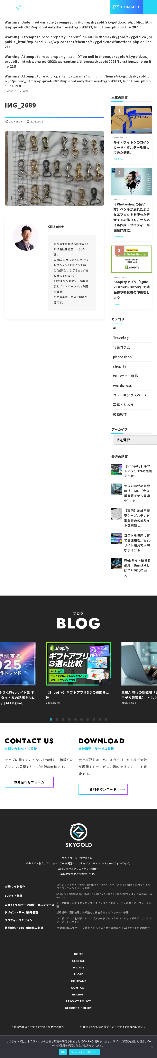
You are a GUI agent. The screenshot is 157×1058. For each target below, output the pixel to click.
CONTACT (78, 988)
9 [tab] (100, 720)
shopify (119, 366)
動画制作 (120, 414)
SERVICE (78, 961)
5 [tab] (75, 720)
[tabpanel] (78, 678)
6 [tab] (82, 720)
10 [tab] (106, 720)
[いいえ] (152, 1047)
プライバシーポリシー (84, 1052)
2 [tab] (57, 720)
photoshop (122, 356)
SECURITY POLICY (78, 1008)
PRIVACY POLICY (78, 1001)
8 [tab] (94, 720)
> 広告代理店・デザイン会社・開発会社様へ (37, 1026)
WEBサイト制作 (125, 375)
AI (115, 327)
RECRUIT (78, 994)
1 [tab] (51, 720)
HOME (78, 954)
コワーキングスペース (130, 395)
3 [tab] (63, 720)
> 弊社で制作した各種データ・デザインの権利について (113, 1026)
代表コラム (121, 347)
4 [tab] (69, 720)
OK (63, 1052)
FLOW (78, 974)
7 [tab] (88, 720)
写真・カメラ (123, 404)
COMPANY (78, 981)
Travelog (121, 337)
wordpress (122, 385)
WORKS (78, 967)
